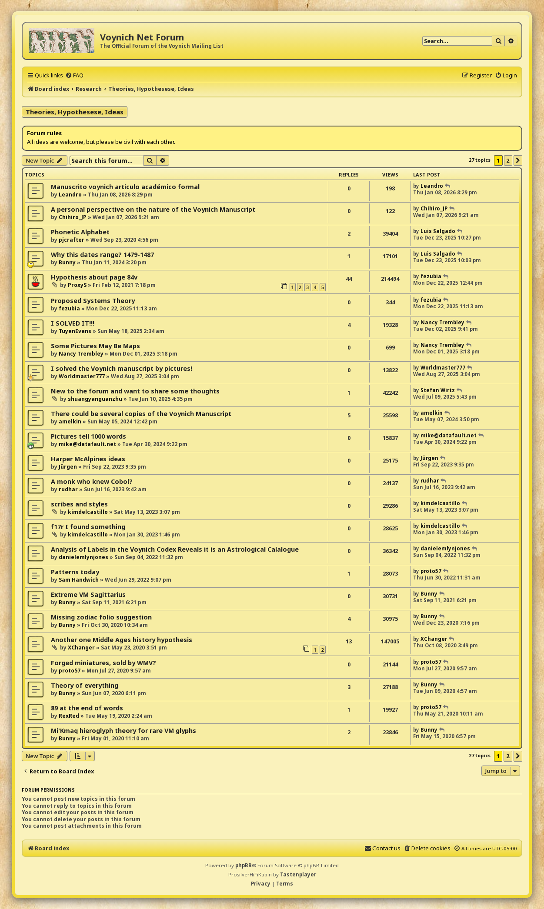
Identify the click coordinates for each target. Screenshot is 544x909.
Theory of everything (84, 685)
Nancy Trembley (442, 322)
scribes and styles (79, 504)
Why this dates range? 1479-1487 (102, 254)
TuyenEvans (75, 331)
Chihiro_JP (73, 217)
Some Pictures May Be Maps (95, 346)
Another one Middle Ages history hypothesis (121, 640)
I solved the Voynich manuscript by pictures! (121, 368)
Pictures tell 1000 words (88, 436)
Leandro (70, 194)
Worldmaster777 (82, 376)
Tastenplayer (298, 874)
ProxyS (77, 285)
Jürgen (68, 466)
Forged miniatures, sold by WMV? (103, 663)
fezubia (431, 276)
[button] (518, 160)
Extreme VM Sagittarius (88, 594)
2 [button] (508, 160)
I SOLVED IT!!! (72, 323)
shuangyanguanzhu (95, 399)
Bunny (67, 262)
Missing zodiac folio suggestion (101, 617)
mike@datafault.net (87, 444)
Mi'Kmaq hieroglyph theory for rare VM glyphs (123, 730)
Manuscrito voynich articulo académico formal (125, 187)
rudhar (68, 489)
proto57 (431, 571)
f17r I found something (88, 527)
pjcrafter (71, 239)
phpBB (243, 865)
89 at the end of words (87, 708)
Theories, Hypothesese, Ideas (74, 111)
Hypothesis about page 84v (94, 277)
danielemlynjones (83, 557)
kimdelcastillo (88, 512)
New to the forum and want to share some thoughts (135, 391)
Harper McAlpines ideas (88, 459)
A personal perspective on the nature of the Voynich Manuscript (153, 209)
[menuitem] (74, 75)
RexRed (69, 715)
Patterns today (75, 572)
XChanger (81, 647)
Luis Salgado (438, 231)
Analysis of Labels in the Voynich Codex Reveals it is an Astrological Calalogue (175, 549)
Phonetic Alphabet (80, 232)
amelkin (70, 421)
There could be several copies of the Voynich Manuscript (141, 414)
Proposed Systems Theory (93, 300)
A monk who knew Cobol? (92, 481)
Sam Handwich (79, 579)
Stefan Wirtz (438, 390)
